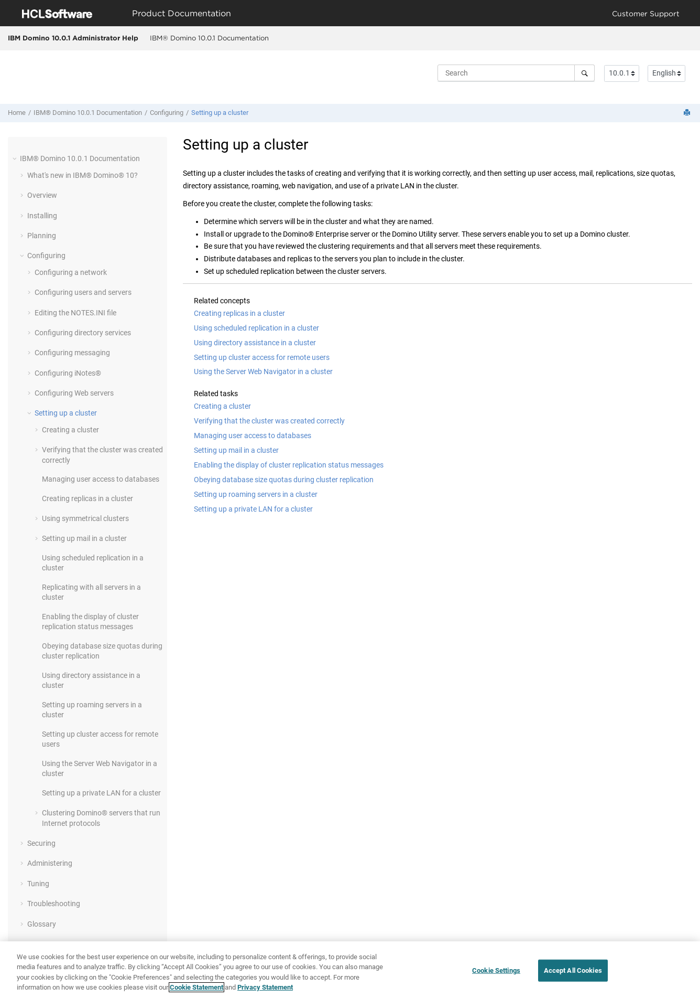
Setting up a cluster (219, 112)
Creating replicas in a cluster (87, 498)
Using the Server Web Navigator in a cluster (263, 371)
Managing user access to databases (100, 479)
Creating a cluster (70, 430)
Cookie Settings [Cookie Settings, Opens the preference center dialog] (496, 970)
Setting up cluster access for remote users (262, 357)
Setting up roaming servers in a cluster (256, 494)
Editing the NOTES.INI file (75, 313)
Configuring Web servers (74, 393)
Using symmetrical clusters (85, 518)
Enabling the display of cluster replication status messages (289, 465)
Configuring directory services (83, 332)
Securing (41, 843)
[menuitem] (209, 38)
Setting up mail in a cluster (84, 538)
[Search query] (516, 73)
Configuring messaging (72, 352)
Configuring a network (71, 272)
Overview (42, 195)
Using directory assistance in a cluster (255, 342)
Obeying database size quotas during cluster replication (284, 479)
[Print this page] (688, 113)
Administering (49, 863)
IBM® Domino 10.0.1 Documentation (209, 37)
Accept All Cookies (573, 970)
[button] (16, 158)
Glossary (41, 924)
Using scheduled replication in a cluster (256, 328)
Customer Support (646, 13)
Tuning (38, 883)
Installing (42, 215)
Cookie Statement (196, 987)
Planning (41, 235)
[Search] (584, 73)
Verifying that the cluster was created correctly (269, 421)
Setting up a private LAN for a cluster (101, 793)
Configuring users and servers (83, 292)
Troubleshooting (53, 903)
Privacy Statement (265, 987)
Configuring (166, 112)
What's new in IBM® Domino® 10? (82, 175)
